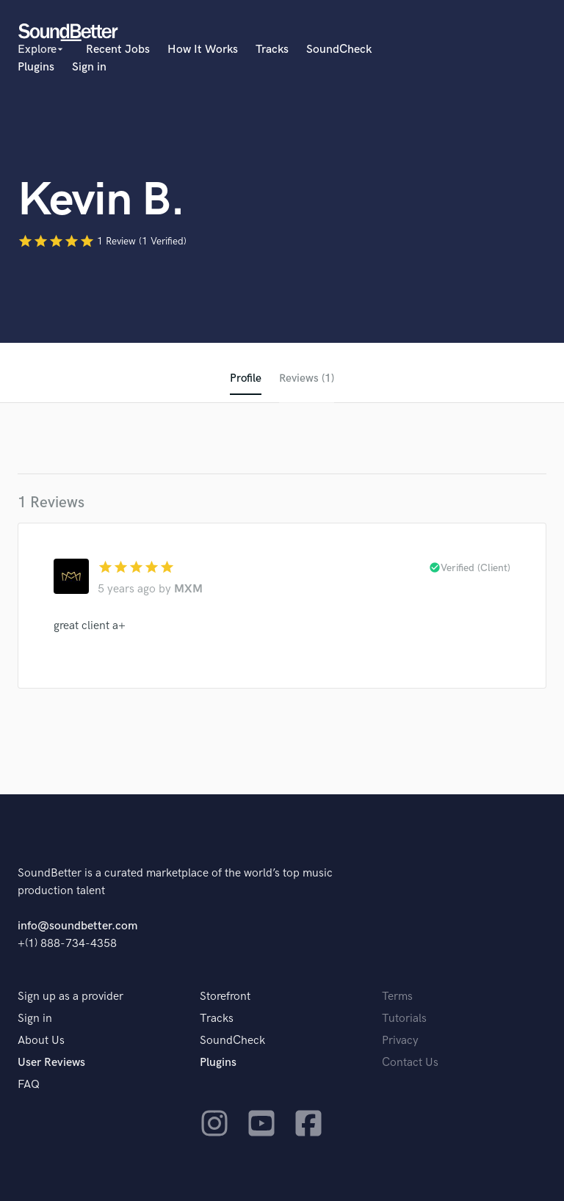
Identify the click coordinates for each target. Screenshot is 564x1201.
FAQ (29, 1085)
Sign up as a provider (70, 997)
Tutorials (404, 1019)
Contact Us (410, 1063)
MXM (188, 589)
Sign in (89, 67)
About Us (41, 1041)
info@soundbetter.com (77, 926)
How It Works (202, 50)
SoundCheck (339, 50)
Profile (245, 378)
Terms (397, 997)
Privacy (400, 1041)
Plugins (36, 67)
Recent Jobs (118, 50)
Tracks (272, 50)
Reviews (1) (306, 378)
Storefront (225, 997)
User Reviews (51, 1063)
